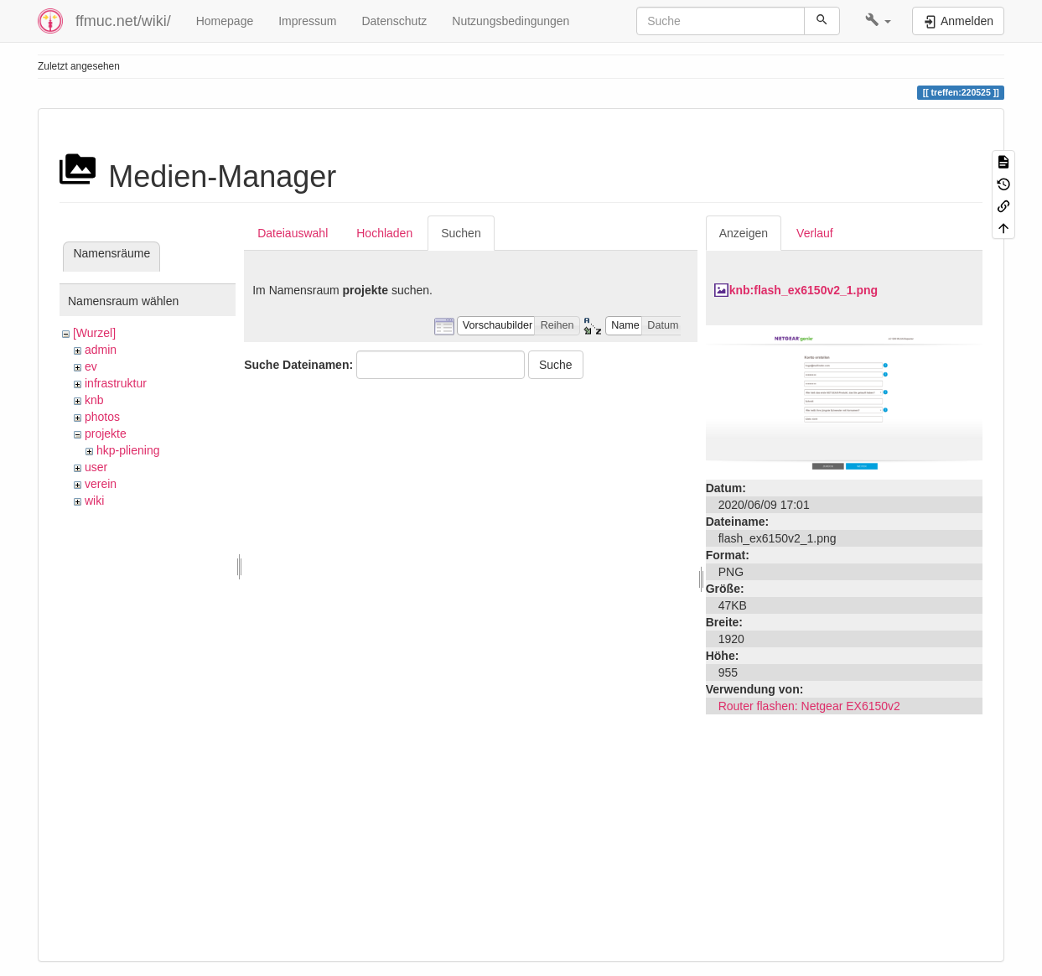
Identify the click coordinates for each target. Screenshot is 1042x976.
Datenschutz (394, 21)
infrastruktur (116, 383)
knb (94, 400)
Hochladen (384, 233)
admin (101, 349)
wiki (94, 500)
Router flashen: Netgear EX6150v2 (809, 706)
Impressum (307, 21)
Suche (556, 364)
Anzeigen (743, 233)
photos (102, 416)
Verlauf (814, 233)
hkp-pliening (128, 450)
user (96, 467)
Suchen (460, 233)
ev (91, 366)
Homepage (225, 21)
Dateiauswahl (292, 233)
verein (101, 484)
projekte (106, 433)
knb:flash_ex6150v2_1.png (803, 290)
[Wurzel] (94, 333)
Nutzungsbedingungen (510, 21)
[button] (878, 21)
